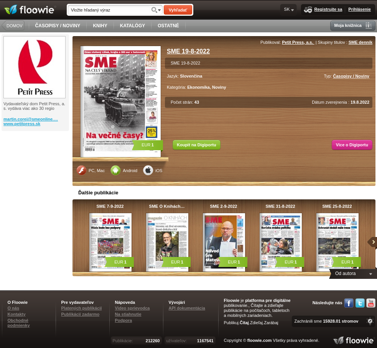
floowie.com (259, 340)
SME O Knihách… (167, 206)
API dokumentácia (187, 308)
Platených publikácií (81, 308)
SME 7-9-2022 (110, 206)
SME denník (360, 42)
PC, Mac (90, 170)
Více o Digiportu (352, 145)
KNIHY (100, 25)
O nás (14, 308)
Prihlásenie (359, 9)
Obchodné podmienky (19, 323)
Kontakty (17, 314)
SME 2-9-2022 (223, 206)
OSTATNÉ (168, 25)
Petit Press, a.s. (298, 42)
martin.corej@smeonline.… (30, 119)
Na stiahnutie (128, 314)
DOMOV (15, 25)
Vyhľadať (178, 10)
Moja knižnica (353, 25)
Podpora (123, 320)
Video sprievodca (132, 308)
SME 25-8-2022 (337, 206)
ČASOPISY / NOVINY (58, 25)
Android (123, 170)
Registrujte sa (323, 10)
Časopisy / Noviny (351, 76)
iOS (152, 170)
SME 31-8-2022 (280, 206)
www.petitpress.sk (21, 123)
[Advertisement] (36, 162)
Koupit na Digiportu (196, 145)
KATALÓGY (132, 25)
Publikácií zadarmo (80, 314)
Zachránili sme (327, 321)
